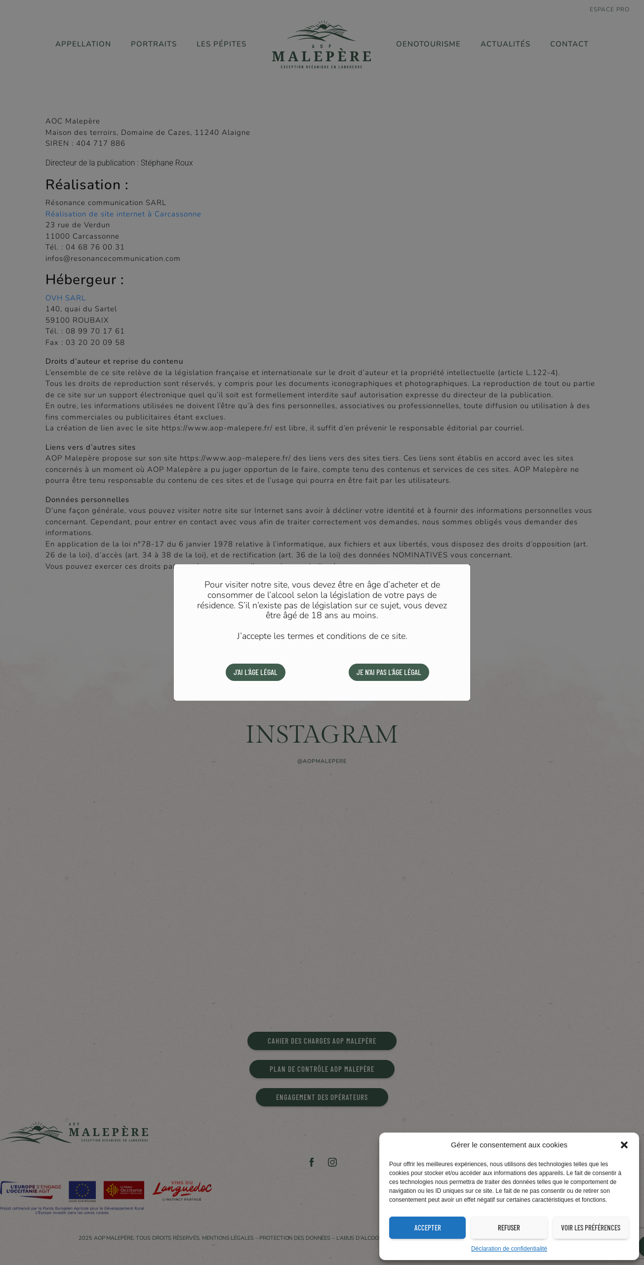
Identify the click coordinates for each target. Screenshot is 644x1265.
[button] (624, 1145)
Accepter (427, 1227)
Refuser (509, 1227)
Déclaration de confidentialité (509, 1248)
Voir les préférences (590, 1227)
